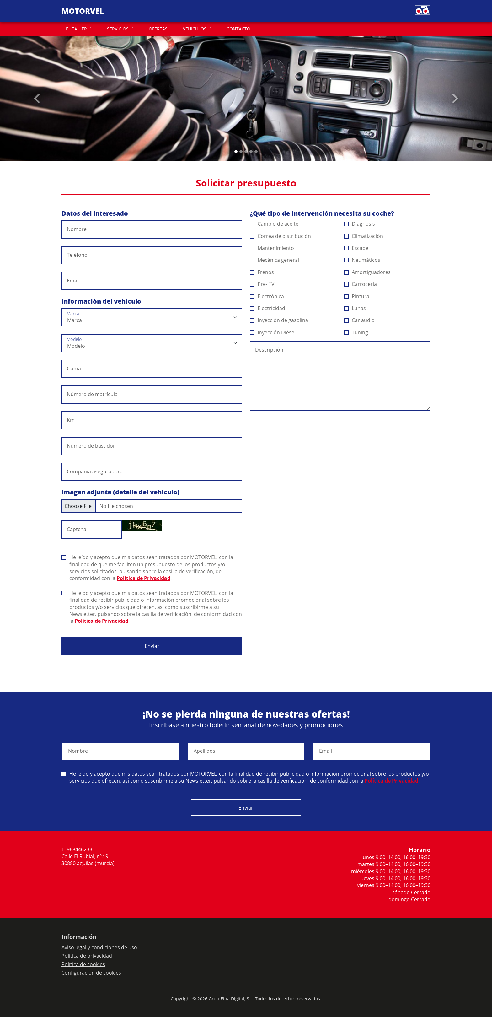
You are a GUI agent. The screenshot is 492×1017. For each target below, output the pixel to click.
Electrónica (267, 296)
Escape (356, 248)
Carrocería (360, 284)
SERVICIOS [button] (118, 29)
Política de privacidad (87, 955)
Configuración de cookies (91, 972)
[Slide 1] (241, 151)
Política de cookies (83, 964)
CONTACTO (238, 29)
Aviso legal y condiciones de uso (99, 947)
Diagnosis (359, 223)
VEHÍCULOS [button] (194, 29)
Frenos (262, 272)
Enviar (152, 646)
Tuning (356, 332)
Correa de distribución (280, 236)
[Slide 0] (236, 151)
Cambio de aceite (274, 223)
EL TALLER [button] (76, 29)
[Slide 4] (256, 151)
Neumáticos (362, 259)
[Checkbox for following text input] (152, 506)
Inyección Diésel (273, 332)
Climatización (363, 236)
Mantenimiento (272, 248)
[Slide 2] (246, 151)
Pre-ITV (262, 284)
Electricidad (268, 308)
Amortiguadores (367, 272)
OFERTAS (158, 29)
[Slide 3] (251, 151)
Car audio (359, 320)
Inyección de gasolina (279, 320)
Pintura (357, 296)
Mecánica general (274, 259)
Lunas (355, 308)
